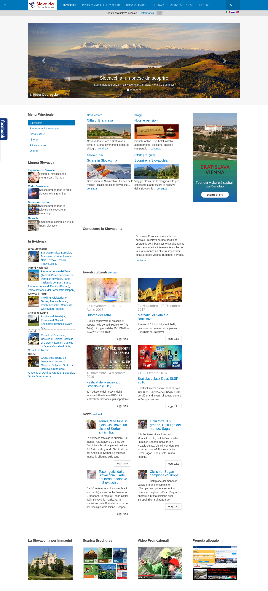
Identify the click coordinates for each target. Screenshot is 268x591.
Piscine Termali (58, 301)
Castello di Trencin (38, 350)
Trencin (61, 260)
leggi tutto (122, 338)
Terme (44, 301)
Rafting (60, 308)
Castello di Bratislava (53, 335)
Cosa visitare (137, 5)
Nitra (44, 260)
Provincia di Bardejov (53, 316)
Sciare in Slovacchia (102, 160)
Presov (52, 260)
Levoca (67, 256)
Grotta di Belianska (63, 372)
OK (159, 13)
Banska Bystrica (50, 252)
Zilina (53, 263)
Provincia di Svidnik (52, 320)
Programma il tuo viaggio (102, 5)
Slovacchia (69, 5)
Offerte (207, 5)
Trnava (45, 263)
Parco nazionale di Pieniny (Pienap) (48, 286)
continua (103, 148)
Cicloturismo (59, 297)
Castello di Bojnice (51, 338)
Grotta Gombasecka (39, 376)
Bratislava (46, 256)
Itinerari (159, 5)
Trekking (46, 297)
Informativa (147, 13)
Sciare (51, 308)
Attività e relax (183, 5)
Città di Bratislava (100, 120)
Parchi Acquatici (50, 305)
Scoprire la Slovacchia (151, 160)
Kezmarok (47, 323)
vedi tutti (112, 272)
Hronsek (59, 323)
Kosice (58, 256)
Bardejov (66, 252)
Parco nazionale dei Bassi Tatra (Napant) (51, 290)
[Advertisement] (126, 213)
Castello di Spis (61, 346)
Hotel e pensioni (146, 120)
